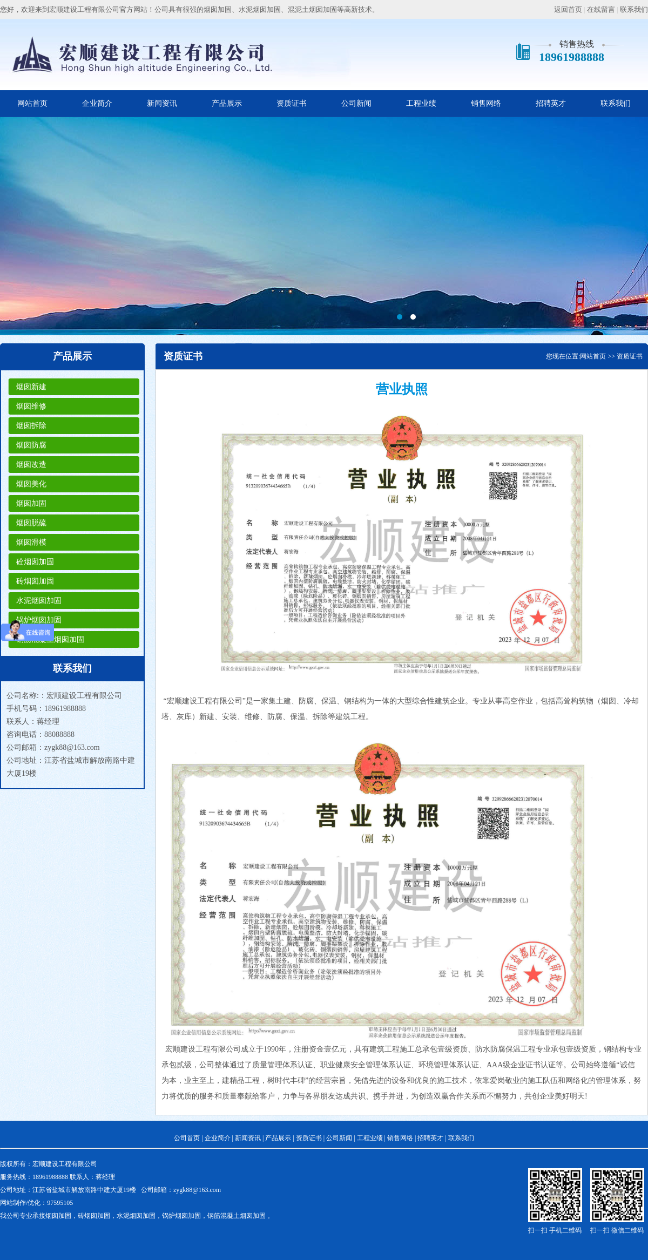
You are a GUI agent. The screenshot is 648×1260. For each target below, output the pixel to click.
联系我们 (634, 9)
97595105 (60, 1203)
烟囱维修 (31, 406)
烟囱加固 (31, 503)
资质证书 (291, 103)
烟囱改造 (31, 464)
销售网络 (486, 103)
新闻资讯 (162, 103)
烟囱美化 (31, 484)
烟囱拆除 (31, 426)
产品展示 (227, 103)
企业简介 (97, 103)
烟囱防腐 (31, 445)
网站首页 (32, 103)
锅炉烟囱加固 (39, 620)
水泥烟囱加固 (39, 601)
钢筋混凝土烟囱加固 (50, 639)
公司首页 (187, 1138)
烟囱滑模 (31, 542)
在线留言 (601, 9)
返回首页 (568, 9)
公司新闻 (356, 103)
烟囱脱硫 (31, 523)
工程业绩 (421, 103)
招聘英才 (551, 103)
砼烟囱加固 (35, 562)
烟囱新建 (31, 387)
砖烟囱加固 (35, 581)
